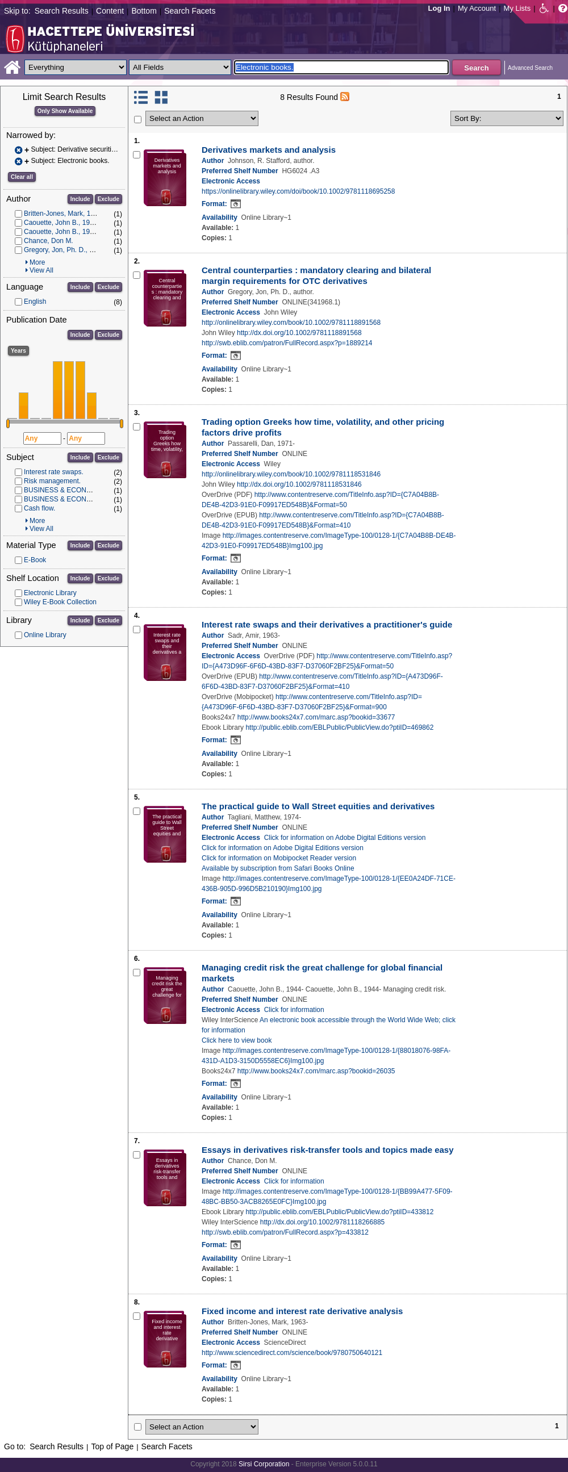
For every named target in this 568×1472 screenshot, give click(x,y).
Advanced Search (530, 68)
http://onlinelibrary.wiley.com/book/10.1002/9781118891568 (291, 323)
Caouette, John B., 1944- (61, 223)
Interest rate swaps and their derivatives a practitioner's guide (327, 624)
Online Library (45, 635)
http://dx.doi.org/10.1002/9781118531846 (299, 484)
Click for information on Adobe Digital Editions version (345, 838)
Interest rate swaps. (53, 472)
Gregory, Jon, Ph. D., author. (67, 250)
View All (41, 270)
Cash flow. (39, 508)
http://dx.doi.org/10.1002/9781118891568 (299, 333)
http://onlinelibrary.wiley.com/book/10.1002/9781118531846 (291, 474)
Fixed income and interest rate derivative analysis (302, 1311)
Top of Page (112, 1446)
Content (110, 10)
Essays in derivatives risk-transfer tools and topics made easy (328, 1150)
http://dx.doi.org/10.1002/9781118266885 (322, 1222)
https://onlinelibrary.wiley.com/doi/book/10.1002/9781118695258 (298, 191)
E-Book (35, 560)
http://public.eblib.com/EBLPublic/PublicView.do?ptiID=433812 (339, 1212)
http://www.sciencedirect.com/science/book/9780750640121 (292, 1353)
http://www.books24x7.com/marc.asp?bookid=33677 (316, 717)
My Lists (517, 8)
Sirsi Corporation (264, 1464)
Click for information (294, 1010)
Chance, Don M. (48, 241)
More (37, 262)
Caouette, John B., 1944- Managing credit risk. (94, 232)
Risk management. (52, 481)
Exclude (108, 199)
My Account (477, 8)
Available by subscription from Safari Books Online (278, 868)
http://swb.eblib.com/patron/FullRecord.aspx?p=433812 (285, 1232)
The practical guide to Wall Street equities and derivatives (318, 806)
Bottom (143, 10)
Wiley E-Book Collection (60, 602)
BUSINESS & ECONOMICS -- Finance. (83, 490)
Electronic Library (50, 593)
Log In (439, 8)
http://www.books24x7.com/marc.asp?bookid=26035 (316, 1071)
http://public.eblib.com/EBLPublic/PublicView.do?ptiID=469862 (339, 727)
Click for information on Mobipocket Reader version (279, 858)
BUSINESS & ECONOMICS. (67, 499)
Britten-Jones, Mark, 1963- (64, 214)
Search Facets (189, 10)
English (35, 302)
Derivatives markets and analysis (269, 149)
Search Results (62, 10)
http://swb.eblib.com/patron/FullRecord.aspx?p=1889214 (287, 343)
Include (80, 199)
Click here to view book (237, 1040)
